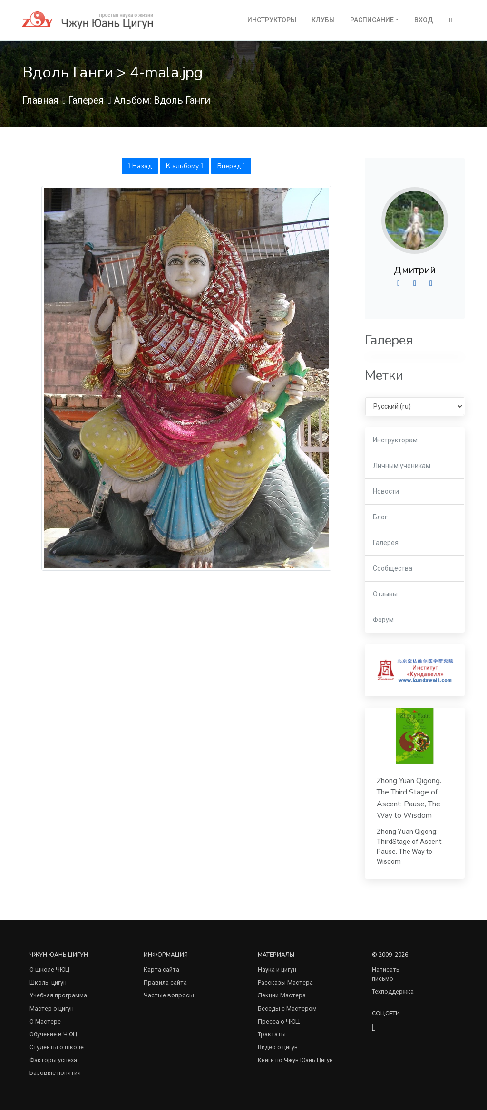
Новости (386, 491)
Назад (140, 166)
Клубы (323, 20)
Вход (423, 20)
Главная (40, 100)
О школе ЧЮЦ (49, 969)
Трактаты (272, 1034)
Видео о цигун (278, 1047)
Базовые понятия (55, 1072)
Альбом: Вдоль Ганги (162, 100)
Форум (383, 619)
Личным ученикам (401, 465)
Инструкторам (395, 440)
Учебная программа (58, 995)
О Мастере (45, 1021)
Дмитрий (415, 270)
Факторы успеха (53, 1059)
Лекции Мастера (282, 995)
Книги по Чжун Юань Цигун (295, 1059)
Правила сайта (165, 982)
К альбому (184, 166)
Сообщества (392, 568)
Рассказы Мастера (285, 982)
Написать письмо (385, 974)
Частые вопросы (169, 995)
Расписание (372, 20)
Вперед (231, 166)
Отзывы (385, 594)
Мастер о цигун (51, 1008)
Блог (380, 517)
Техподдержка (393, 991)
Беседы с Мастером (287, 1008)
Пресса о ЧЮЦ (279, 1021)
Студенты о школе (56, 1047)
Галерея (86, 100)
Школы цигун (48, 982)
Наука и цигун (277, 969)
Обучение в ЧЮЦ (53, 1034)
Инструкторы (271, 20)
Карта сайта (161, 969)
